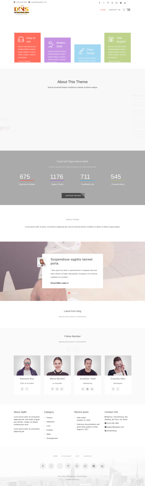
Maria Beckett (57, 378)
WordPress (75, 479)
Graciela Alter (118, 378)
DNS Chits (61, 476)
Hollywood (50, 422)
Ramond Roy (27, 378)
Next (76, 349)
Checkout (88, 456)
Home (103, 10)
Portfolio (49, 430)
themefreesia (111, 431)
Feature (49, 418)
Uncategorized (52, 438)
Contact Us (114, 10)
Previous (69, 349)
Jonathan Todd (88, 378)
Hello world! (81, 418)
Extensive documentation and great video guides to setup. (88, 425)
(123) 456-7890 (20, 2)
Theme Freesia (81, 476)
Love (48, 426)
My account (66, 456)
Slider (48, 434)
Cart (77, 456)
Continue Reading (73, 196)
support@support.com (37, 2)
